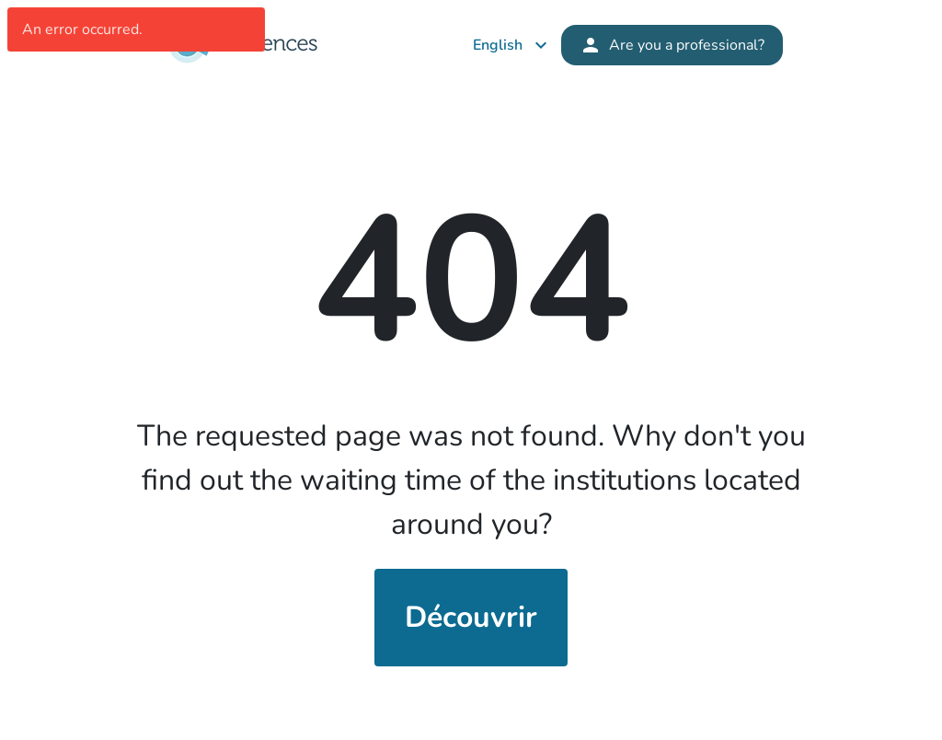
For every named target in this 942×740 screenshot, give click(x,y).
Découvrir (471, 617)
